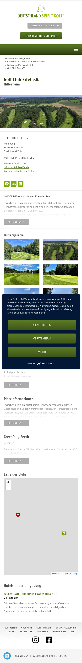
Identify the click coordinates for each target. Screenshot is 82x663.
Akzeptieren (42, 325)
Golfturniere (43, 627)
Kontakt (10, 631)
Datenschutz (59, 631)
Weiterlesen (16, 221)
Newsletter (26, 631)
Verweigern (42, 338)
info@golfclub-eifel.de (16, 167)
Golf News (26, 627)
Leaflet (56, 574)
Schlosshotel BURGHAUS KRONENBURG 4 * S (31, 594)
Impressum (42, 631)
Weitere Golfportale (42, 25)
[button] (18, 515)
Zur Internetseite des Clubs (19, 171)
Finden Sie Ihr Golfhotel (41, 35)
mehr (42, 352)
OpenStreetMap (70, 574)
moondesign (21, 655)
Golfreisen (11, 627)
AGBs (73, 631)
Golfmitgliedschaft (66, 627)
